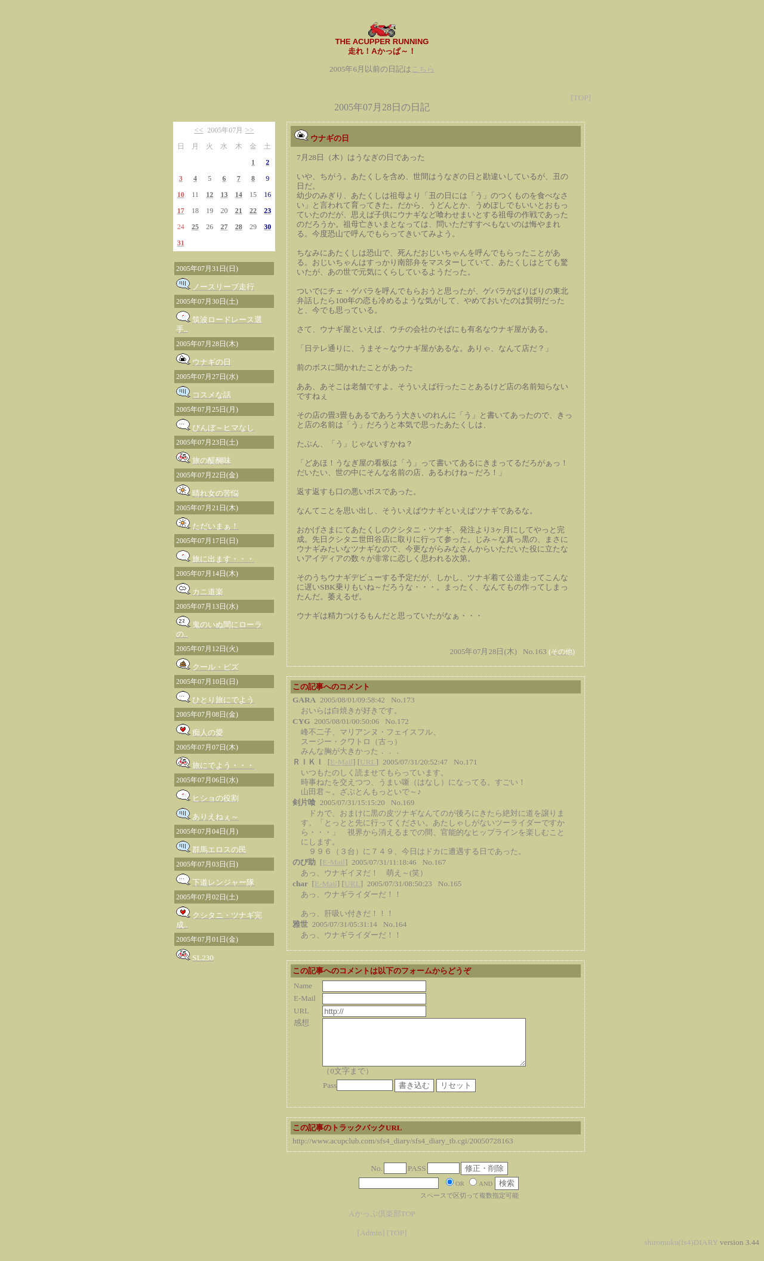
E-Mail (341, 761)
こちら (423, 68)
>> (249, 129)
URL (368, 761)
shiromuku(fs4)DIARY (681, 1251)
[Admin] (370, 1241)
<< (198, 129)
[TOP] (581, 97)
